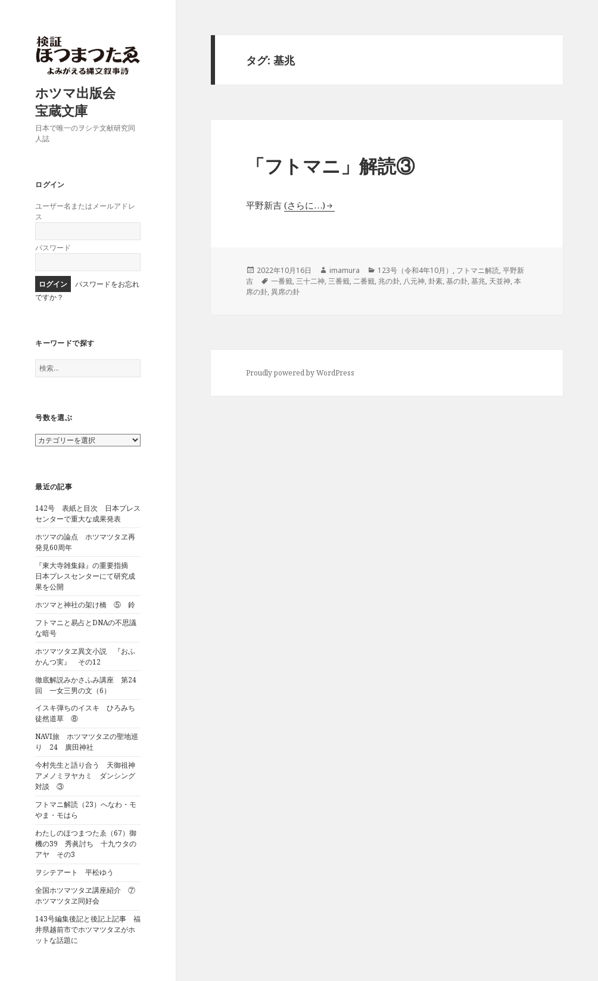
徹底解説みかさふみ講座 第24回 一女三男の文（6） (85, 685)
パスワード (53, 248)
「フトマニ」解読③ (330, 165)
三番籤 (339, 281)
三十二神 (310, 281)
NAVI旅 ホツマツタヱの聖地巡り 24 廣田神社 (86, 741)
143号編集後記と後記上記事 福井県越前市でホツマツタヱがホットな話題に (88, 929)
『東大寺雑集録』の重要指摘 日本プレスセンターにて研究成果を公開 (85, 576)
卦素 (435, 281)
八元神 (414, 281)
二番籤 (364, 281)
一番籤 (281, 281)
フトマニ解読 (477, 270)
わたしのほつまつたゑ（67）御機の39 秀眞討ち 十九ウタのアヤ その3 (85, 843)
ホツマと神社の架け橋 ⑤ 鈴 (85, 605)
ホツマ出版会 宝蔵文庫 (82, 101)
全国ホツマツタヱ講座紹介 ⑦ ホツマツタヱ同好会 (88, 895)
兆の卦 (389, 281)
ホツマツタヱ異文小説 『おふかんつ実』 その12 (85, 656)
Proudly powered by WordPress (300, 373)
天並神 (499, 281)
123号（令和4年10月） (415, 270)
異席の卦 (285, 292)
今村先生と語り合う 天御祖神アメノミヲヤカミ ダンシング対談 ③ (85, 775)
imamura (344, 270)
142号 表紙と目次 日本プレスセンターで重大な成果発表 (88, 513)
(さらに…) (304, 205)
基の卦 (457, 281)
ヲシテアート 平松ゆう (74, 872)
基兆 (478, 281)
